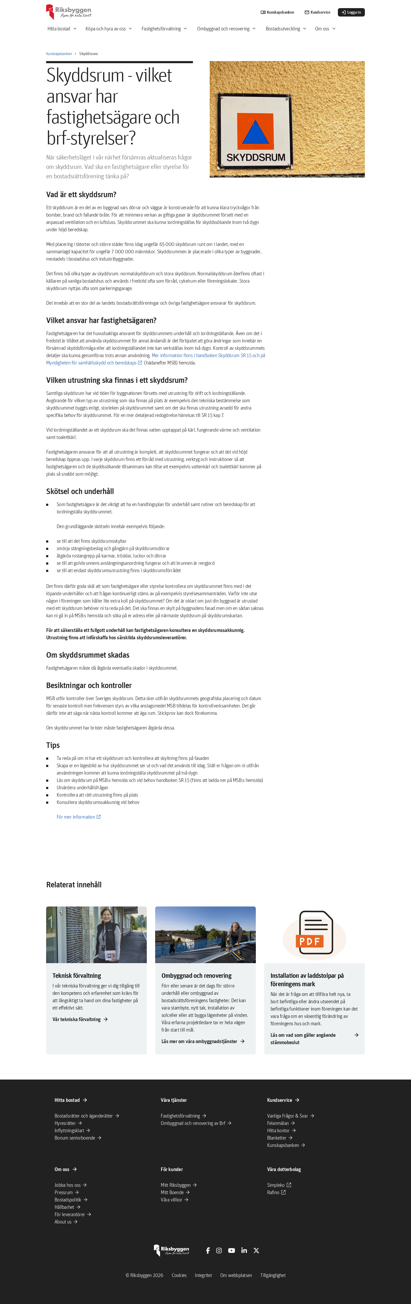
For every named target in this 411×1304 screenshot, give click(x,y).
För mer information (76, 817)
